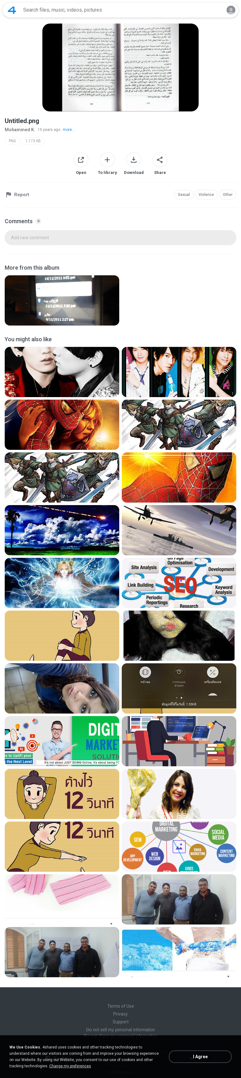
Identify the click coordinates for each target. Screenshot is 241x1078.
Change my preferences (70, 1066)
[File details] (62, 300)
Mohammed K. (20, 129)
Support (121, 1021)
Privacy (120, 1013)
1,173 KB (33, 141)
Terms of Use (120, 1006)
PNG (12, 141)
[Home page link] (12, 10)
